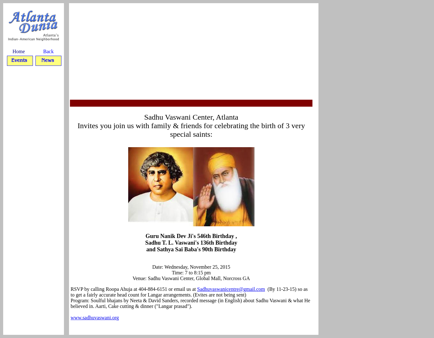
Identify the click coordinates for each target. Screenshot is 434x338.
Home (18, 51)
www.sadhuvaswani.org (95, 317)
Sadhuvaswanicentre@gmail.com (231, 289)
